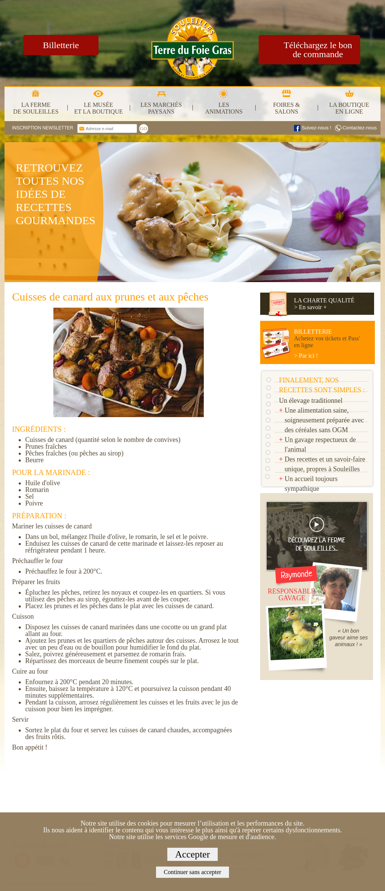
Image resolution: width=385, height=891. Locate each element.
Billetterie (61, 45)
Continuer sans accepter (192, 872)
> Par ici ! (306, 355)
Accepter (192, 854)
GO (143, 128)
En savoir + (313, 307)
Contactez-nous (360, 128)
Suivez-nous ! (316, 128)
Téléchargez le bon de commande (317, 49)
